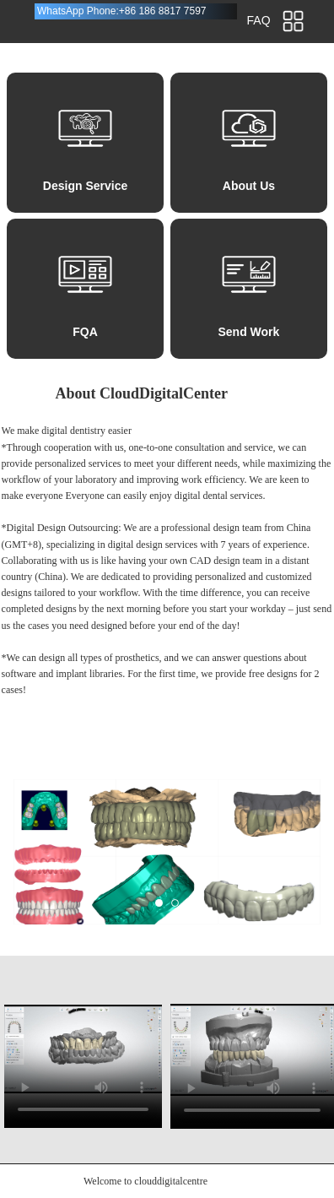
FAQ (259, 20)
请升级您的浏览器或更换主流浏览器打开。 (83, 1048)
